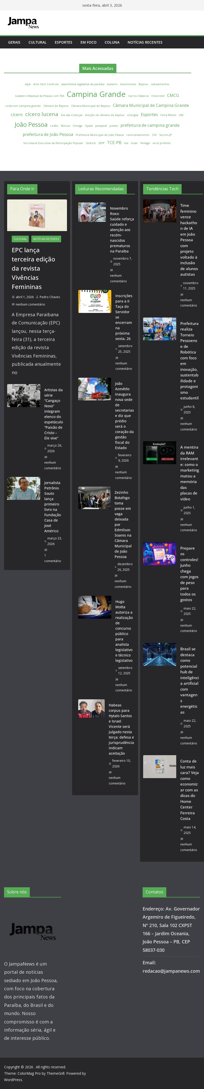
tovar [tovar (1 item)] (134, 143)
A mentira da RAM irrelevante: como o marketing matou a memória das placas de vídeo (189, 473)
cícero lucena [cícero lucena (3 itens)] (41, 114)
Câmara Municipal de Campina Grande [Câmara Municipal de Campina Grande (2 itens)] (151, 105)
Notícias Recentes (145, 42)
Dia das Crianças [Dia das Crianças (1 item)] (71, 115)
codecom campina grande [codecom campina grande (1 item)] (23, 106)
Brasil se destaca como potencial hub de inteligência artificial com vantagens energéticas (189, 680)
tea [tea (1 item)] (126, 143)
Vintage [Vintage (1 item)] (145, 143)
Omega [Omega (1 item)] (77, 126)
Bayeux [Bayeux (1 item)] (143, 84)
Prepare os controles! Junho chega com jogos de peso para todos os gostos (189, 574)
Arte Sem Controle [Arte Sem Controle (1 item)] (46, 84)
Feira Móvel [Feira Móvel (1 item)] (168, 115)
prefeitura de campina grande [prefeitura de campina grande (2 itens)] (150, 125)
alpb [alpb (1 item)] (28, 84)
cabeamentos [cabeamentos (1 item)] (160, 84)
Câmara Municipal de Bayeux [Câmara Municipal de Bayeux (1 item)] (90, 106)
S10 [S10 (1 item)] (154, 135)
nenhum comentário (28, 304)
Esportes (63, 42)
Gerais (14, 42)
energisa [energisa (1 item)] (132, 115)
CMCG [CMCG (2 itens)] (173, 95)
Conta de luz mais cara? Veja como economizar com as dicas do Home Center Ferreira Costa (189, 789)
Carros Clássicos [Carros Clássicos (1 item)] (138, 96)
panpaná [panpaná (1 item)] (101, 126)
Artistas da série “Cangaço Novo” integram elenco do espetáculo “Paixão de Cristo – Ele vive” (53, 413)
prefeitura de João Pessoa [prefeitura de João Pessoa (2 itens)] (48, 134)
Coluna (112, 42)
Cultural (38, 42)
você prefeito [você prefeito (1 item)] (162, 143)
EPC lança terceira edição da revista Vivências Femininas (33, 268)
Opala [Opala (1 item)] (89, 126)
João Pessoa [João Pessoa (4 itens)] (31, 124)
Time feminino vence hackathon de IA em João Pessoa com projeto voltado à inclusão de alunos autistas (189, 240)
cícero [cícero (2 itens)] (17, 114)
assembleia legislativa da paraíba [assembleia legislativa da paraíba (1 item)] (82, 84)
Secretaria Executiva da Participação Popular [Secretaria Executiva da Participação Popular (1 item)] (53, 143)
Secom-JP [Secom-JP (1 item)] (165, 135)
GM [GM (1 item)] (181, 115)
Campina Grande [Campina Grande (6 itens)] (96, 94)
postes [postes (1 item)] (114, 126)
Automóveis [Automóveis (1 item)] (128, 84)
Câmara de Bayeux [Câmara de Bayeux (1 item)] (56, 106)
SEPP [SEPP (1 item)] (101, 143)
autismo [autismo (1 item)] (112, 84)
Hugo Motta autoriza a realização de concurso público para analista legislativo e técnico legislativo (124, 631)
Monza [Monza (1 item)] (65, 126)
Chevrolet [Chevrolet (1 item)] (158, 96)
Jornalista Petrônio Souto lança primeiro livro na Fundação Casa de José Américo (52, 506)
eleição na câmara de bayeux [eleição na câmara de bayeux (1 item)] (105, 115)
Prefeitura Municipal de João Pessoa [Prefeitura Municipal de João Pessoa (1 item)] (100, 135)
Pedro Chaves (50, 297)
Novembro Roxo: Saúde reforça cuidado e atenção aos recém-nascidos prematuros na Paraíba (122, 230)
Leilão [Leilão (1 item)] (54, 126)
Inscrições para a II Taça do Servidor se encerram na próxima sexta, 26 (123, 317)
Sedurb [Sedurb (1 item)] (91, 143)
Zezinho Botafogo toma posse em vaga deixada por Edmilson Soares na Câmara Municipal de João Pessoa (123, 524)
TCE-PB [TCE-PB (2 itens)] (114, 142)
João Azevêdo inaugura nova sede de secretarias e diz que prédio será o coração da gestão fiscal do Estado (124, 415)
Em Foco (88, 42)
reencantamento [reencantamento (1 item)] (137, 135)
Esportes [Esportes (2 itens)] (149, 114)
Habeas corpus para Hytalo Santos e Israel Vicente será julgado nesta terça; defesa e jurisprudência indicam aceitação (121, 729)
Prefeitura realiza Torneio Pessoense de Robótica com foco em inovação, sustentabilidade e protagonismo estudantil (189, 361)
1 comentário (52, 556)
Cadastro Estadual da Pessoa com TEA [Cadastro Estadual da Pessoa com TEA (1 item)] (39, 96)
